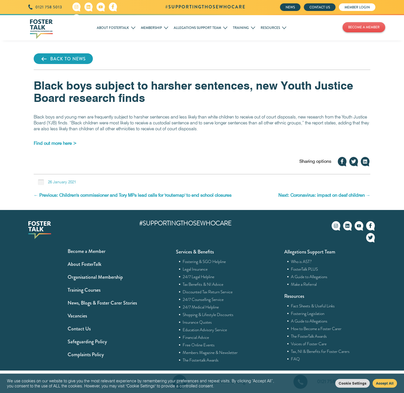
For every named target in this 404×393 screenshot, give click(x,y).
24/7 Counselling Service (203, 299)
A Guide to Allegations (309, 277)
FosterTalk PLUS (304, 269)
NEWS (290, 7)
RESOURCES (270, 27)
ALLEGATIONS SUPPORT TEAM (197, 27)
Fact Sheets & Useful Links (313, 306)
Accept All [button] (385, 383)
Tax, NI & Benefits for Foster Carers (320, 351)
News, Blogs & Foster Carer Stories (102, 303)
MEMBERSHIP (151, 27)
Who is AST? (301, 262)
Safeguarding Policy (87, 341)
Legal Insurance (195, 269)
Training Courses (84, 290)
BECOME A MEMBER (364, 27)
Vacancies (77, 315)
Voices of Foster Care (309, 344)
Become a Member (86, 251)
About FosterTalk (84, 264)
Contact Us (79, 328)
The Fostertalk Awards (201, 360)
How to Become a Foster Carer (316, 329)
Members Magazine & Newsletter (210, 352)
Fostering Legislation (307, 313)
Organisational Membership (95, 277)
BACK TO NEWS (63, 59)
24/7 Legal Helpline (198, 277)
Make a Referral (304, 284)
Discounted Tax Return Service (208, 292)
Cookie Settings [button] (352, 383)
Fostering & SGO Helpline (204, 262)
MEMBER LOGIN (357, 7)
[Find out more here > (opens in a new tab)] (55, 143)
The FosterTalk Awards (309, 336)
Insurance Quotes (197, 322)
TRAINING (241, 27)
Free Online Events (199, 345)
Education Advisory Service (205, 330)
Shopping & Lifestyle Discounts (208, 315)
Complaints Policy (86, 354)
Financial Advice (196, 337)
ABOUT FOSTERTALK (113, 27)
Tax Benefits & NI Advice (203, 284)
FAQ (295, 359)
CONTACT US (319, 7)
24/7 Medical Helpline (201, 307)
